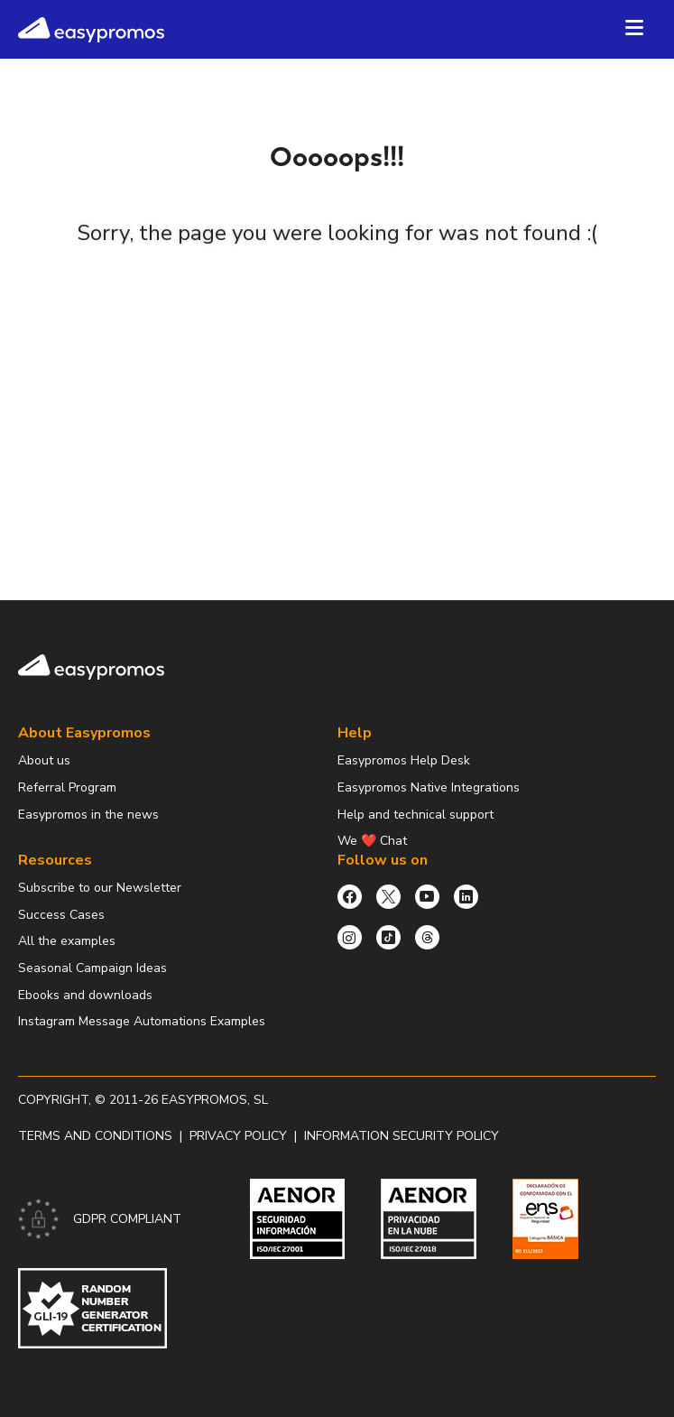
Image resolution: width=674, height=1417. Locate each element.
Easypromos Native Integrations (428, 787)
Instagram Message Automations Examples (141, 1021)
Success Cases (61, 914)
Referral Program (67, 787)
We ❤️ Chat (372, 840)
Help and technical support (415, 814)
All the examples (66, 940)
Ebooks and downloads (85, 995)
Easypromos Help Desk (403, 760)
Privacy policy (238, 1135)
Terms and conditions (95, 1135)
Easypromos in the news (88, 814)
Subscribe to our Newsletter (99, 887)
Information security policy (401, 1135)
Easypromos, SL (215, 1099)
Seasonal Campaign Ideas (92, 968)
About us (44, 760)
